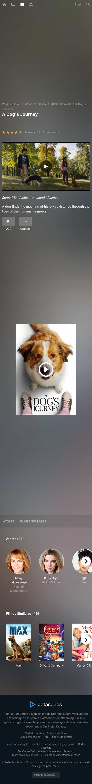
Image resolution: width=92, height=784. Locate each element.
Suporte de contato (62, 736)
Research (68, 751)
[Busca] (88, 4)
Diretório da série (34, 733)
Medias (42, 751)
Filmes (28, 104)
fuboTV (41, 104)
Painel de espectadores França (62, 754)
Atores (8, 521)
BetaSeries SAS (27, 751)
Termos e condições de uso (60, 744)
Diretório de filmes (57, 733)
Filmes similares (33, 521)
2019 (53, 104)
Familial (66, 104)
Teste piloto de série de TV (27, 754)
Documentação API (30, 736)
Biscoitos (36, 744)
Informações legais (17, 744)
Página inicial (10, 104)
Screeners (55, 751)
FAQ (45, 736)
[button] (18, 571)
